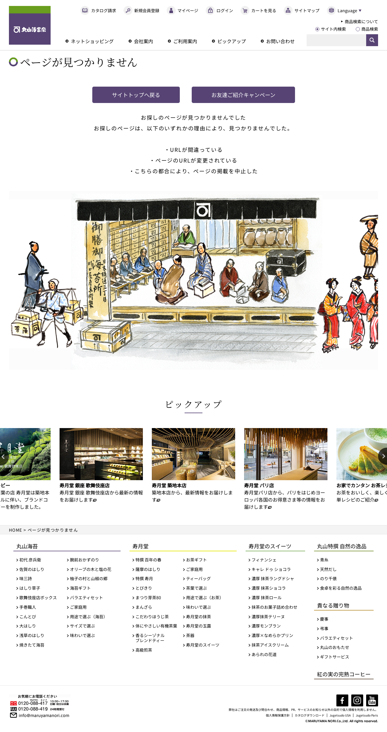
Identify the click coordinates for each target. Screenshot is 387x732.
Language (347, 10)
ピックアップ (231, 41)
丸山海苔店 (30, 25)
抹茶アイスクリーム (270, 644)
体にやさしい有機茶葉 (156, 625)
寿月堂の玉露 (198, 625)
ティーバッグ (198, 578)
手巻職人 (27, 607)
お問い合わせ (280, 41)
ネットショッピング (92, 41)
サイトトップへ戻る (136, 95)
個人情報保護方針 (278, 715)
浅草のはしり (31, 635)
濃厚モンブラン (266, 625)
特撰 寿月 (144, 578)
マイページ (187, 10)
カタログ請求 (103, 10)
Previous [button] (4, 457)
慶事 (324, 619)
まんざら (143, 607)
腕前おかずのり (84, 559)
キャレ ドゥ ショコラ (271, 569)
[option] (101, 465)
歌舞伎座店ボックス (38, 597)
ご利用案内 (185, 41)
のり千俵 (328, 578)
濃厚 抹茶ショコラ (269, 588)
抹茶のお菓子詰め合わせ (274, 607)
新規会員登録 (146, 10)
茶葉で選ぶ (196, 588)
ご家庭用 (78, 607)
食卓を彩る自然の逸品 (341, 588)
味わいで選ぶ (82, 635)
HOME (15, 530)
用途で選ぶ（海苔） (88, 616)
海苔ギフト (80, 588)
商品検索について (361, 21)
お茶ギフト (196, 559)
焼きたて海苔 (31, 644)
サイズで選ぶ (82, 625)
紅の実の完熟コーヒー (344, 674)
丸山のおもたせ (334, 647)
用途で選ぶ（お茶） (205, 597)
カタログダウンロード (309, 715)
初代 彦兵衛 (30, 559)
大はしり (27, 625)
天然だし (328, 569)
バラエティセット (86, 597)
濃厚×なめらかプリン (272, 635)
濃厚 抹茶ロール (267, 597)
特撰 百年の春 (148, 559)
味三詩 (25, 578)
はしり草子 (29, 588)
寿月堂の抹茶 (198, 616)
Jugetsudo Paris (367, 715)
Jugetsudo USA (340, 715)
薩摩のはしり (147, 569)
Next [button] (382, 457)
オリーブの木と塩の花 (90, 569)
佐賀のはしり (31, 569)
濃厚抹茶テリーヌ (268, 616)
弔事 (324, 628)
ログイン (224, 10)
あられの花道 (264, 654)
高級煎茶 (143, 650)
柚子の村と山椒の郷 (88, 578)
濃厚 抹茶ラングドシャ (273, 578)
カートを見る (263, 10)
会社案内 (143, 41)
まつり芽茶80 (148, 597)
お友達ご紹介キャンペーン (243, 95)
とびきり (143, 588)
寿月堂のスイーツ (202, 644)
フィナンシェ (264, 559)
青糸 (324, 559)
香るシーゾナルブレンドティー (150, 638)
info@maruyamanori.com (44, 714)
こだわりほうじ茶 (152, 616)
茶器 (190, 635)
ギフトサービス (334, 656)
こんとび (27, 616)
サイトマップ (306, 10)
